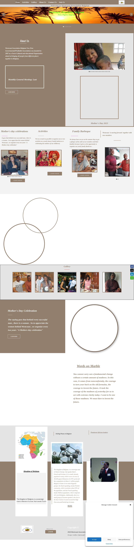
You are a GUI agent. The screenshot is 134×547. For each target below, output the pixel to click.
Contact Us (52, 2)
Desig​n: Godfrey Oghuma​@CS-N (78, 535)
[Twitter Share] (132, 270)
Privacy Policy (109, 543)
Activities (25, 2)
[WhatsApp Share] (132, 277)
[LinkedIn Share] (132, 274)
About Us (42, 2)
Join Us (62, 2)
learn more (11, 92)
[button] (130, 505)
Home (17, 2)
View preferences (124, 539)
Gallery (34, 2)
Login (50, 532)
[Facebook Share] (132, 266)
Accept (94, 539)
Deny (109, 539)
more (70, 505)
